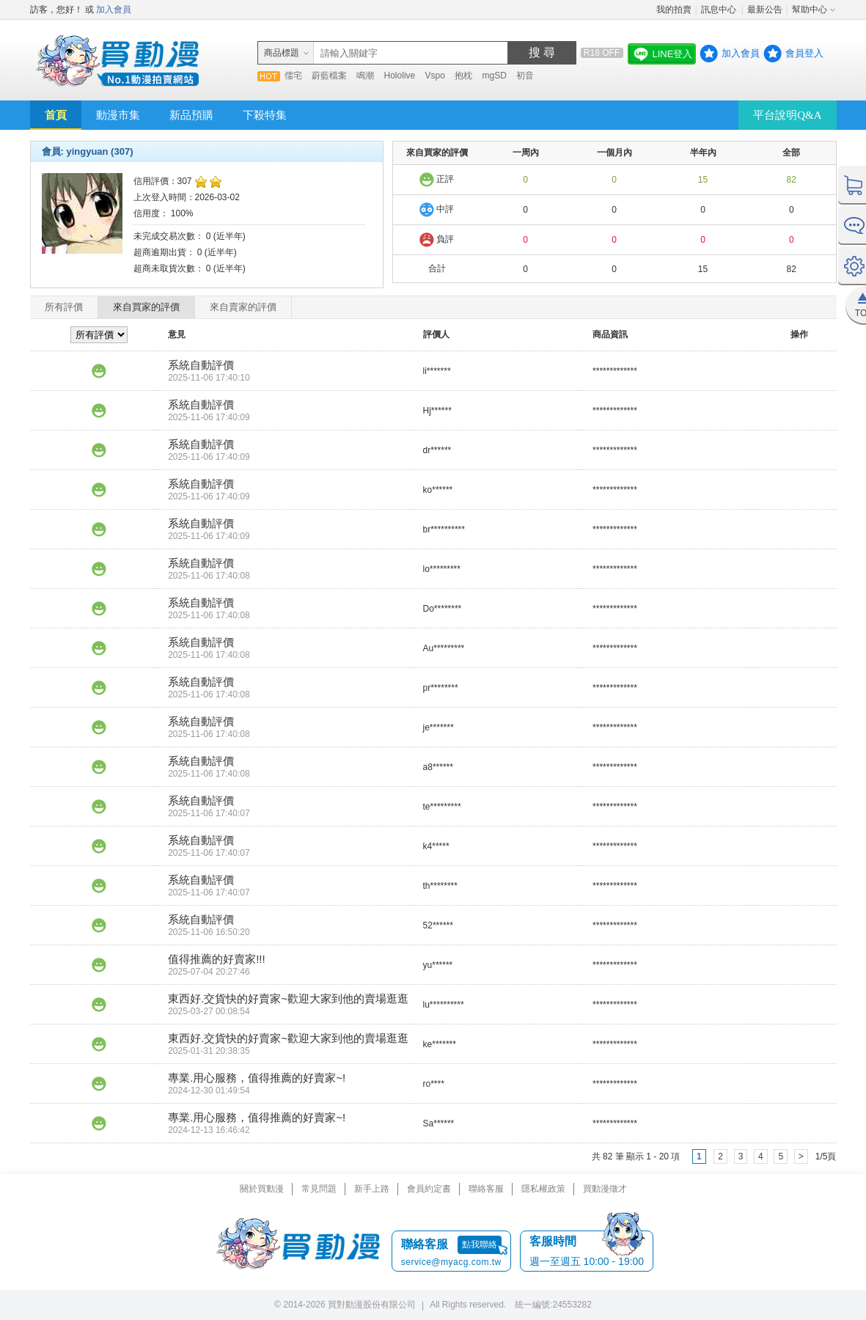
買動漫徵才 (605, 1189)
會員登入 (804, 53)
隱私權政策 (543, 1189)
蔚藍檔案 (329, 75)
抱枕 (463, 75)
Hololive (400, 75)
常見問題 (319, 1189)
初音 (525, 75)
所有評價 (64, 306)
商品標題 (281, 53)
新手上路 (371, 1189)
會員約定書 (429, 1189)
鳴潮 (365, 75)
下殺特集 (265, 115)
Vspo (435, 75)
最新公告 (764, 9)
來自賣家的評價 (243, 306)
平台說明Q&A (787, 115)
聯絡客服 (486, 1189)
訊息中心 (719, 9)
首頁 (56, 115)
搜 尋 (542, 52)
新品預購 (191, 115)
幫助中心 (809, 9)
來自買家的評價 (146, 306)
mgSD (494, 75)
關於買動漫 (262, 1189)
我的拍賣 (673, 9)
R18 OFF (602, 53)
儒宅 (293, 75)
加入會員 (113, 9)
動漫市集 (118, 115)
